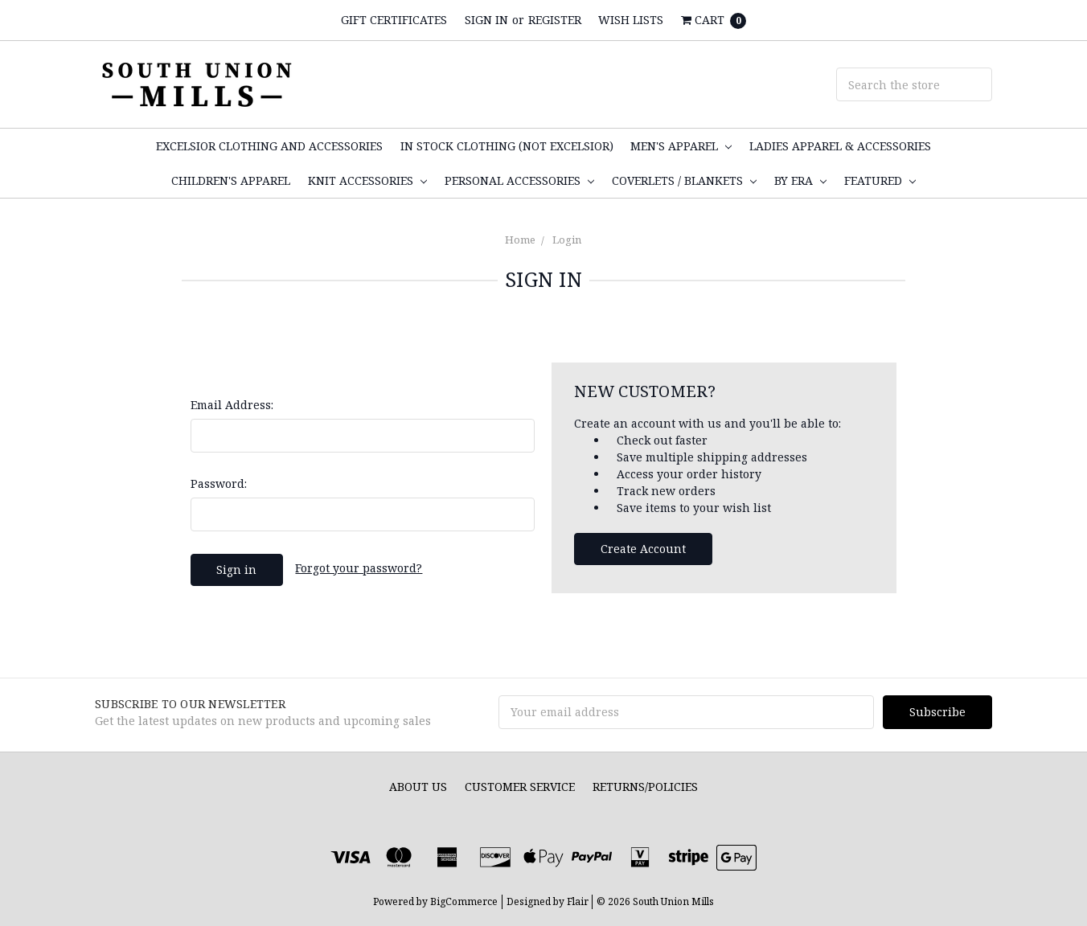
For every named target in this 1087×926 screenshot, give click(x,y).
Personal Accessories (519, 180)
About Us (418, 786)
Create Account (643, 548)
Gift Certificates (394, 19)
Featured (880, 180)
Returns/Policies (645, 786)
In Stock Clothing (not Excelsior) (506, 146)
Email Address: (232, 404)
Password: (219, 483)
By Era (800, 180)
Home (520, 239)
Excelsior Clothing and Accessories (269, 146)
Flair (578, 901)
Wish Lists (630, 19)
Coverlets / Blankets (684, 180)
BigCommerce (464, 901)
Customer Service (520, 786)
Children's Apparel (230, 180)
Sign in (486, 19)
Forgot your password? (358, 568)
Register (554, 19)
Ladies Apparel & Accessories (840, 146)
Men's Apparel (681, 146)
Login (566, 239)
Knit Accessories (367, 180)
